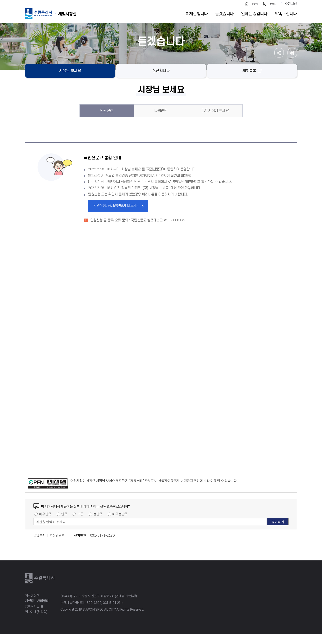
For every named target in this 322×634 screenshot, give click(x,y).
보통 (80, 513)
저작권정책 (32, 595)
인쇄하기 (292, 52)
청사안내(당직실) (36, 612)
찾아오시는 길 (34, 606)
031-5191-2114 (113, 603)
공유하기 (279, 52)
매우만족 (45, 513)
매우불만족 (120, 513)
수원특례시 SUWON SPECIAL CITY (67, 13)
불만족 (97, 513)
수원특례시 (39, 578)
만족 (64, 513)
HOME (255, 4)
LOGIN (272, 4)
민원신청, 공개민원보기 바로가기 (116, 206)
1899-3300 (93, 603)
